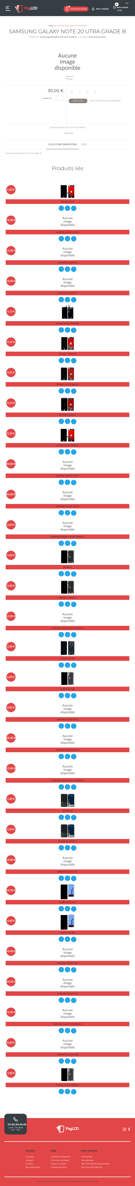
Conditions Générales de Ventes (74, 1181)
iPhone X (67, 567)
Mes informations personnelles (95, 1164)
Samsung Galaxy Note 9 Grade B (68, 780)
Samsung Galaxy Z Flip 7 (67, 476)
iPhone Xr (68, 811)
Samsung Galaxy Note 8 (67, 232)
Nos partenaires (33, 1167)
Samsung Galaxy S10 (67, 994)
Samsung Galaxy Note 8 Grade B (68, 628)
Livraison (29, 1160)
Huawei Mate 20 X (67, 902)
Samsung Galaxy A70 (67, 872)
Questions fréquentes (61, 1157)
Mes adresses (87, 1160)
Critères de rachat (59, 1167)
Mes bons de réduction (91, 1167)
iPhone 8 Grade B (67, 415)
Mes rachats (86, 1157)
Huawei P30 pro (67, 933)
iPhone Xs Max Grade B (67, 1085)
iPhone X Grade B (67, 598)
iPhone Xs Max (67, 689)
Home (51, 26)
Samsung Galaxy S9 (67, 263)
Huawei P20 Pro (67, 658)
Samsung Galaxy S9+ (67, 293)
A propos (30, 1157)
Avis (83, 144)
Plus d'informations (62, 144)
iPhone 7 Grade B (67, 354)
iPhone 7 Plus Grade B (67, 384)
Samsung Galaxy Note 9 (67, 750)
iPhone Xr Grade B (67, 841)
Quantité (47, 98)
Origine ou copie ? (59, 1164)
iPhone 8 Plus (67, 202)
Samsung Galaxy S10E (67, 1054)
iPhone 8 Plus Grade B (67, 445)
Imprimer (68, 133)
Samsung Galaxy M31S (67, 719)
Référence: (34, 37)
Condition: (83, 37)
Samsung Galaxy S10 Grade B (67, 1024)
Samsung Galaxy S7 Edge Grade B (67, 537)
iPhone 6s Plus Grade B (67, 323)
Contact (29, 1164)
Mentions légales (92, 1181)
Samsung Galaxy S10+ (67, 963)
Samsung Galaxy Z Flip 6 (67, 506)
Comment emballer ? (60, 1160)
